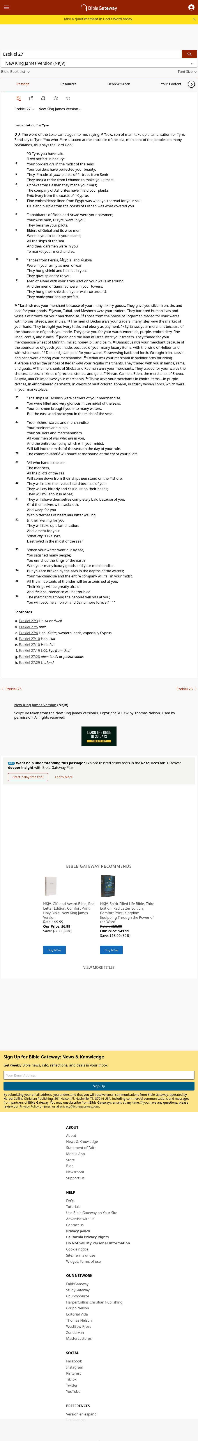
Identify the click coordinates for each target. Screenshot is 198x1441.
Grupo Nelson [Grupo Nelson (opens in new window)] (77, 1308)
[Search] (189, 54)
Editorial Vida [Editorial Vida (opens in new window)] (77, 1314)
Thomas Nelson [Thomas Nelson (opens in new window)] (79, 1320)
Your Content (86, 84)
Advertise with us (80, 1218)
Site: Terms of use (80, 1255)
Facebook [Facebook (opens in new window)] (74, 1361)
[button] (191, 7)
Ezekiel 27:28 (29, 656)
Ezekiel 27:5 (28, 627)
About (71, 1135)
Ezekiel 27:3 (28, 620)
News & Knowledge (82, 1141)
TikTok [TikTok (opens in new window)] (71, 1379)
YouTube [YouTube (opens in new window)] (73, 1391)
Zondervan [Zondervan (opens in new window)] (75, 1332)
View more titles (99, 967)
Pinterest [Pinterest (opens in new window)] (73, 1373)
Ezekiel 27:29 (29, 662)
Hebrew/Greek (58, 84)
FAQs (70, 1200)
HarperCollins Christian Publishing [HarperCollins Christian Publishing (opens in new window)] (94, 1302)
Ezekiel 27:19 (29, 650)
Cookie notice (77, 1249)
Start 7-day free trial (28, 777)
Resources (32, 84)
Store (70, 1160)
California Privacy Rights (87, 1237)
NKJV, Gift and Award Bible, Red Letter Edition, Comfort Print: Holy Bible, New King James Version (69, 910)
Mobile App (75, 1153)
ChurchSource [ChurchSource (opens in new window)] (77, 1296)
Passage (11, 84)
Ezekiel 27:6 (28, 632)
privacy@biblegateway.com (79, 1106)
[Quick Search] (91, 54)
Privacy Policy (29, 1106)
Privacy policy (78, 1231)
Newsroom (75, 1172)
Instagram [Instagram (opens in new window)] (74, 1367)
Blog (70, 1165)
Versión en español (81, 1414)
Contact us (75, 1225)
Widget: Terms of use (83, 1261)
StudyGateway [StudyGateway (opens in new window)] (78, 1290)
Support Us (75, 1178)
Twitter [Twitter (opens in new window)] (72, 1385)
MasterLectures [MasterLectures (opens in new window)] (79, 1338)
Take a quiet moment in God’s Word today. (98, 19)
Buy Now (54, 950)
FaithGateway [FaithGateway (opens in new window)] (77, 1283)
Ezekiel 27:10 (29, 638)
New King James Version (35, 704)
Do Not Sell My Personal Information (98, 1243)
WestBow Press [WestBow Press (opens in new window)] (78, 1326)
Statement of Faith (81, 1147)
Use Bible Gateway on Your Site (91, 1212)
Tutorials (73, 1206)
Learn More (64, 777)
